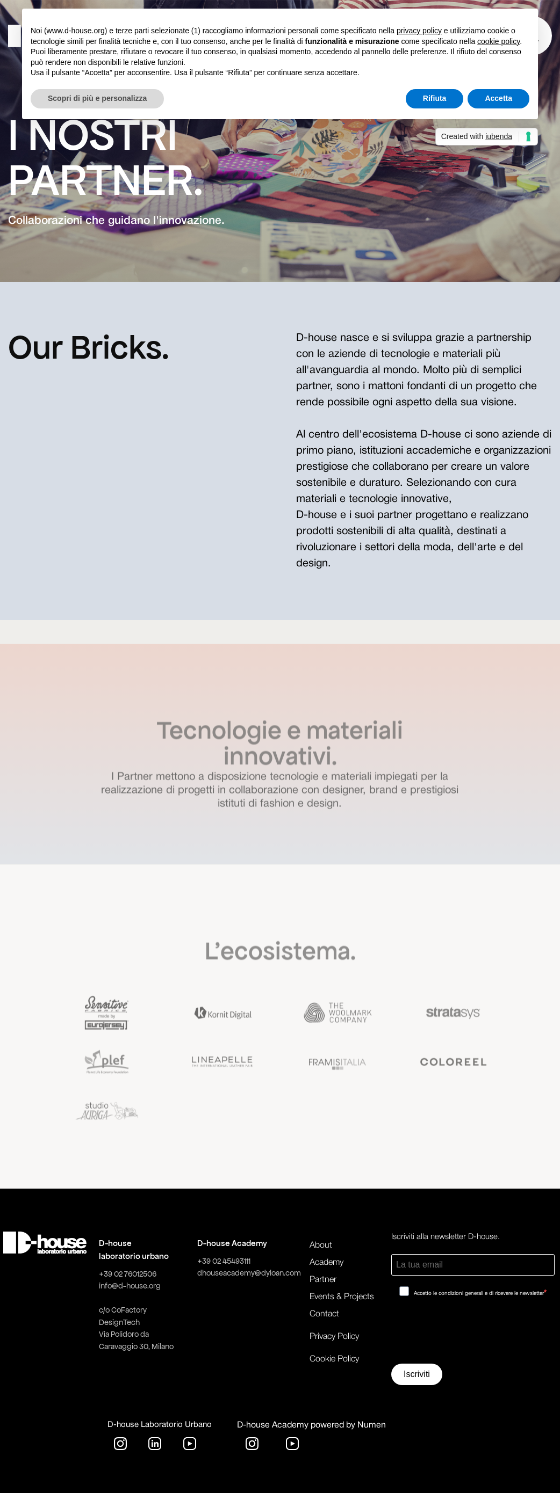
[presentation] (473, 1334)
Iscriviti (417, 1374)
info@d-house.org (130, 1286)
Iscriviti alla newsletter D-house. (445, 1237)
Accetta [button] (498, 98)
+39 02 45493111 (223, 1261)
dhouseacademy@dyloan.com (249, 1273)
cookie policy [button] (498, 41)
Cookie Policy (334, 1359)
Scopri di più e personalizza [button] (97, 98)
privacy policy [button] (419, 30)
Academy (326, 1262)
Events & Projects (342, 1297)
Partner (323, 1280)
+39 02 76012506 (127, 1274)
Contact (324, 1314)
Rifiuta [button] (435, 98)
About (321, 1245)
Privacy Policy (334, 1337)
